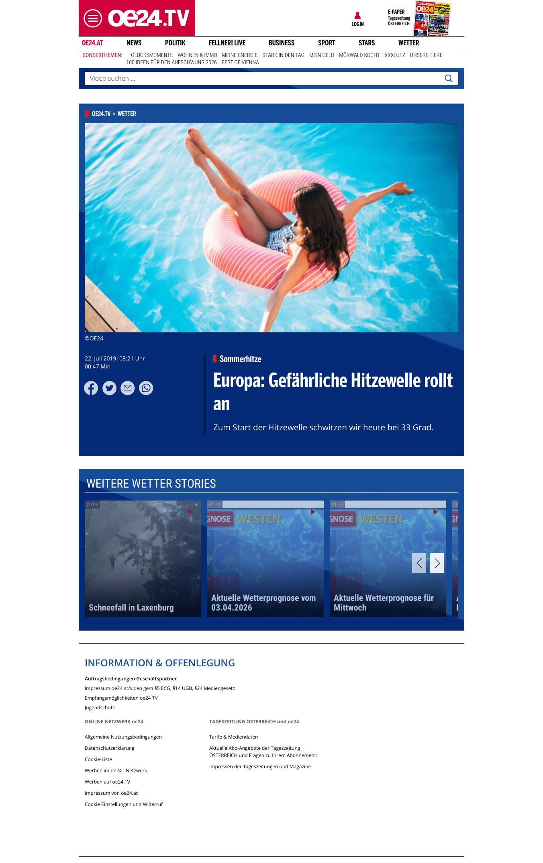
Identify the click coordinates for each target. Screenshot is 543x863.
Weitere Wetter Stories (151, 484)
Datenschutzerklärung (110, 748)
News (134, 43)
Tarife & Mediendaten (233, 736)
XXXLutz (395, 55)
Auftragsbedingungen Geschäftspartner (131, 678)
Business (281, 43)
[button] (91, 18)
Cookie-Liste (98, 759)
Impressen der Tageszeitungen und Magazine (260, 766)
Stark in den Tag (283, 55)
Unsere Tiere (426, 55)
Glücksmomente (152, 55)
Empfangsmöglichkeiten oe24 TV (121, 697)
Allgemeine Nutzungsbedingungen (123, 736)
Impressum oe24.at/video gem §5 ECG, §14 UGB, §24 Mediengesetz (160, 688)
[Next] (437, 563)
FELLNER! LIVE (227, 43)
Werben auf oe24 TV (107, 781)
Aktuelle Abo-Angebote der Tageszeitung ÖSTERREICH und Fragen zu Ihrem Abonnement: (263, 752)
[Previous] (419, 563)
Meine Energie (240, 55)
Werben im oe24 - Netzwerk (116, 770)
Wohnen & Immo (197, 55)
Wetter (408, 43)
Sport (326, 43)
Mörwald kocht (359, 55)
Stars (367, 43)
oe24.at (92, 43)
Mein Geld (321, 55)
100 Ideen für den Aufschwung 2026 (171, 62)
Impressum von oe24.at (111, 793)
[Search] (448, 78)
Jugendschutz (100, 707)
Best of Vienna (240, 62)
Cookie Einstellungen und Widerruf (124, 804)
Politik (175, 43)
